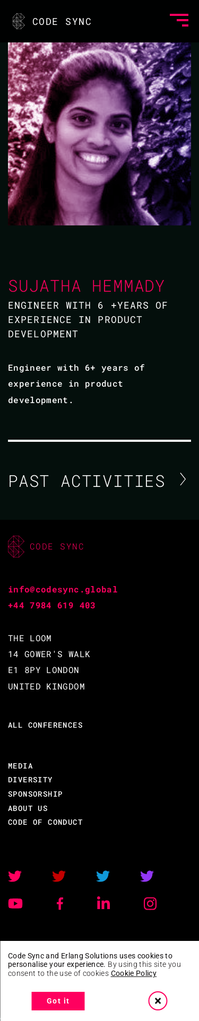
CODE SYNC (51, 21)
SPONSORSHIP (35, 794)
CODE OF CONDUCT (45, 822)
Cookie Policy (134, 973)
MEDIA (20, 766)
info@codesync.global (63, 589)
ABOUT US (28, 808)
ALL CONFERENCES (45, 725)
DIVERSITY (30, 779)
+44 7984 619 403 (52, 604)
